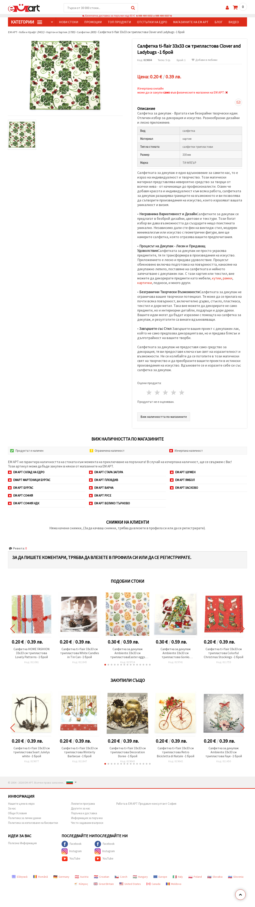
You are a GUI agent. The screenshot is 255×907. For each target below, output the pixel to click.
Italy (178, 877)
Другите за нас (80, 808)
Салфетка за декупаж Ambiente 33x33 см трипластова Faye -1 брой (223, 752)
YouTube (71, 859)
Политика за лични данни (24, 818)
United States (130, 884)
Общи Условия (17, 813)
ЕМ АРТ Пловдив (103, 480)
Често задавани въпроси (87, 823)
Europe (160, 877)
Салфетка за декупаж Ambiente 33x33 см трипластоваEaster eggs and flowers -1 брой (127, 653)
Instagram (72, 852)
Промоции (93, 22)
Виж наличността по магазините (163, 417)
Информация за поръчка (87, 818)
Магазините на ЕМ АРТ (191, 22)
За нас (12, 808)
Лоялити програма (83, 804)
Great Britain (104, 884)
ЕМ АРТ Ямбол (182, 480)
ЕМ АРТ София (20, 496)
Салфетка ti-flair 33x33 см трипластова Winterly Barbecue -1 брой (80, 752)
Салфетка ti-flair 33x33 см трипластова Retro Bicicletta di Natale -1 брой (175, 752)
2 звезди (157, 392)
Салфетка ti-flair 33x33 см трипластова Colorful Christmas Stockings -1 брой (223, 653)
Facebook (71, 844)
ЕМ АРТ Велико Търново (109, 503)
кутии (216, 278)
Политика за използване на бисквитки (33, 823)
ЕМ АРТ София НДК (23, 503)
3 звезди (166, 392)
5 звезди (182, 392)
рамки (227, 278)
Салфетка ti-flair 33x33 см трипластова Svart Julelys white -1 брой (31, 752)
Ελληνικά (19, 877)
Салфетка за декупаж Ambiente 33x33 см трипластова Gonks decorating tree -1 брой (175, 653)
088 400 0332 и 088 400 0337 (154, 15)
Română (40, 877)
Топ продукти (119, 22)
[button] (105, 665)
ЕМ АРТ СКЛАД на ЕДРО (26, 472)
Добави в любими (204, 60)
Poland (195, 877)
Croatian (101, 877)
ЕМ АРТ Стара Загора (106, 472)
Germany (61, 877)
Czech (121, 877)
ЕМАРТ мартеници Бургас (29, 480)
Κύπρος (81, 884)
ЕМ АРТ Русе (100, 496)
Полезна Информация (22, 843)
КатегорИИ (26, 22)
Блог (219, 22)
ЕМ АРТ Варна (101, 488)
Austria (81, 877)
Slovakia (215, 877)
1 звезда (149, 392)
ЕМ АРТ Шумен (182, 472)
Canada (153, 884)
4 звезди (174, 392)
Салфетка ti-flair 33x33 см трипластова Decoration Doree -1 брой (128, 752)
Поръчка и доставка (84, 813)
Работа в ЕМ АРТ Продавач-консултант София (146, 804)
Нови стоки (68, 22)
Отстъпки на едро (152, 22)
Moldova (173, 884)
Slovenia (235, 877)
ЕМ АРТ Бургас (20, 488)
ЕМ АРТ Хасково (184, 488)
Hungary (140, 877)
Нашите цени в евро (21, 804)
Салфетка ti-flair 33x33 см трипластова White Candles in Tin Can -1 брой (79, 653)
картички (144, 283)
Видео (234, 22)
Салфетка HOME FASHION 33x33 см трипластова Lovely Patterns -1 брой (32, 653)
